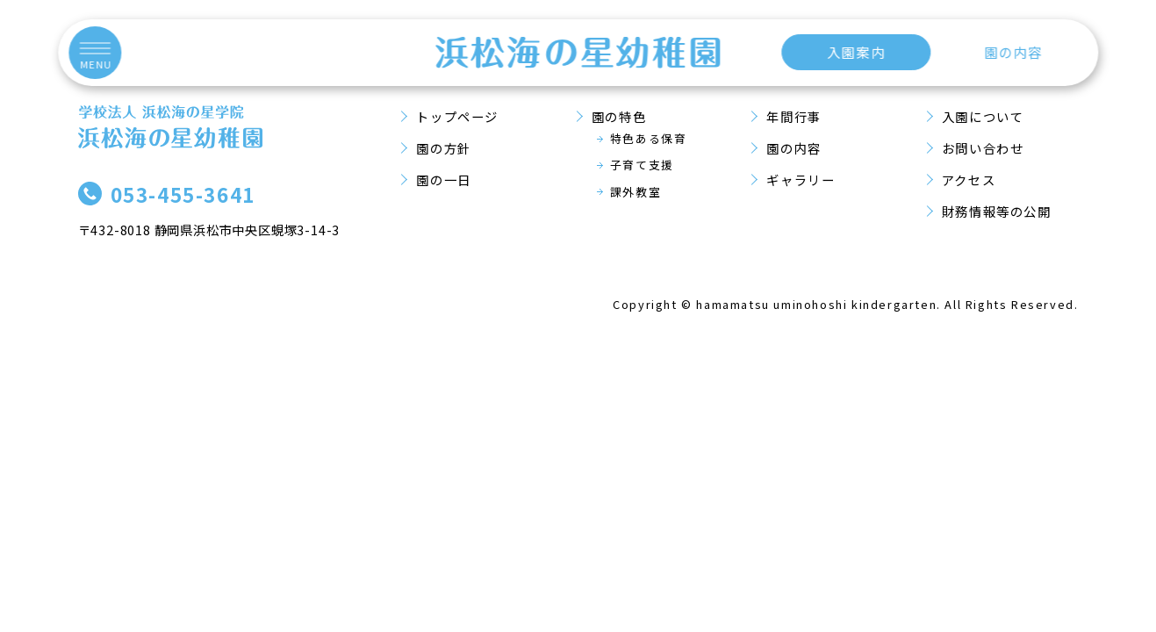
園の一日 (443, 179)
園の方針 (443, 148)
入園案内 (856, 51)
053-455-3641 (183, 194)
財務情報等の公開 (997, 211)
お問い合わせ (983, 148)
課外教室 (635, 191)
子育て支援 (642, 164)
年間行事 (793, 116)
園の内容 (1013, 51)
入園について (983, 116)
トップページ (457, 116)
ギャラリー (800, 179)
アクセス (968, 179)
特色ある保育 (648, 138)
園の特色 (619, 116)
